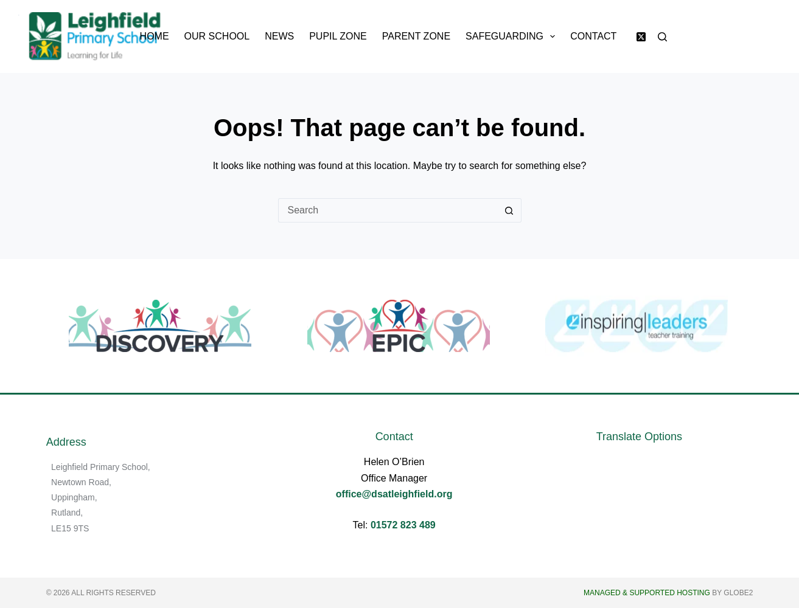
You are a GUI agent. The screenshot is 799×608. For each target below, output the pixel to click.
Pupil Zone (338, 36)
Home (154, 36)
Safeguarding (513, 36)
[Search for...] (387, 210)
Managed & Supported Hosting (647, 593)
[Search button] (509, 210)
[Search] (662, 36)
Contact (593, 36)
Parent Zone (416, 36)
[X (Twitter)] (641, 36)
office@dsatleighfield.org (394, 494)
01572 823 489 (403, 525)
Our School (217, 36)
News (279, 36)
